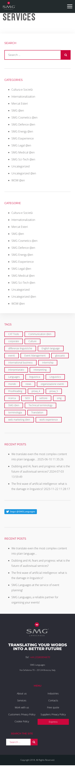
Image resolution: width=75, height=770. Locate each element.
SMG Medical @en (23, 152)
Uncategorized (20, 166)
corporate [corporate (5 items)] (13, 341)
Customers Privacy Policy (21, 714)
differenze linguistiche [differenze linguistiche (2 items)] (20, 348)
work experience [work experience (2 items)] (49, 419)
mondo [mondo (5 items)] (12, 384)
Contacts (53, 700)
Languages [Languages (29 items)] (14, 376)
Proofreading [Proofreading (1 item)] (15, 391)
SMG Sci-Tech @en (23, 159)
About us (22, 693)
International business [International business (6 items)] (20, 362)
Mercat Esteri (19, 103)
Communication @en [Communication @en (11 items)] (39, 334)
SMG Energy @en (22, 131)
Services (21, 700)
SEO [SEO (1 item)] (27, 398)
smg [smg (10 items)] (59, 398)
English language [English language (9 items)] (51, 348)
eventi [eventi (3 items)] (11, 355)
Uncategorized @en (23, 173)
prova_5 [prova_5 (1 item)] (54, 391)
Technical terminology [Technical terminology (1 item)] (40, 405)
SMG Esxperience (22, 138)
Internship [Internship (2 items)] (47, 362)
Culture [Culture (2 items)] (32, 341)
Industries (53, 693)
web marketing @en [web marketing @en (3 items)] (19, 419)
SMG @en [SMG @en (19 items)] (13, 405)
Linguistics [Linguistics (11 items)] (55, 376)
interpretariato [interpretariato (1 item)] (16, 369)
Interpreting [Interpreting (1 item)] (40, 369)
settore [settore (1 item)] (43, 398)
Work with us (22, 707)
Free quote (53, 707)
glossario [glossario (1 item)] (60, 355)
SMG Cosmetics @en (24, 117)
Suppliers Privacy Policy (53, 714)
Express (53, 721)
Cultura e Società (21, 89)
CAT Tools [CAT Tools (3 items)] (13, 334)
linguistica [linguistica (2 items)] (34, 376)
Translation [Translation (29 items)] (37, 412)
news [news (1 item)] (28, 384)
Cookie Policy (22, 721)
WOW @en (18, 180)
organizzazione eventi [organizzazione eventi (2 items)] (52, 384)
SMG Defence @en (23, 124)
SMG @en (17, 110)
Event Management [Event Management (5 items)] (35, 355)
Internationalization (23, 96)
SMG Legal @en (21, 145)
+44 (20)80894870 (40, 657)
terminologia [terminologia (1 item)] (15, 412)
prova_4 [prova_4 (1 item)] (36, 391)
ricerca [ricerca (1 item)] (12, 398)
